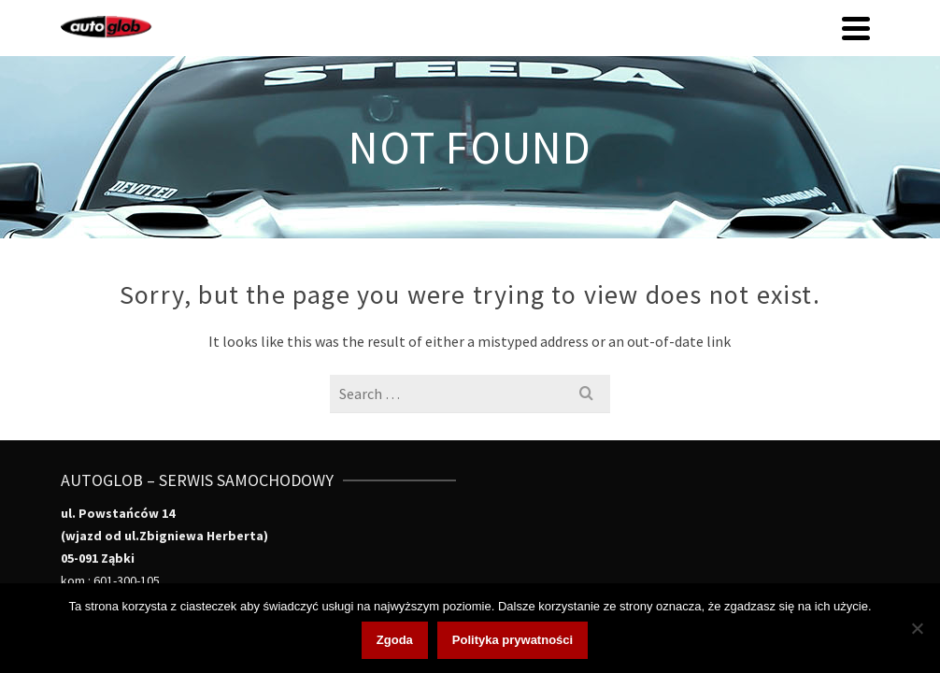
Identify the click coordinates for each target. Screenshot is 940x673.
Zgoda (395, 640)
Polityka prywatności (512, 640)
